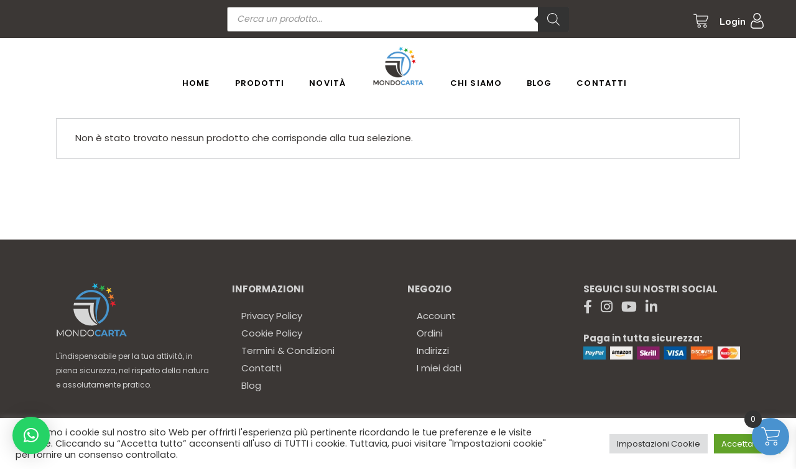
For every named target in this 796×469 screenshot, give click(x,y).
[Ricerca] (553, 19)
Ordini (430, 333)
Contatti (261, 367)
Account (436, 315)
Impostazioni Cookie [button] (658, 444)
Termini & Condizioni (288, 350)
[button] (31, 435)
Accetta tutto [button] (747, 444)
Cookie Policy (271, 333)
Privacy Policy (271, 315)
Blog (251, 385)
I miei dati (439, 367)
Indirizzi (433, 350)
